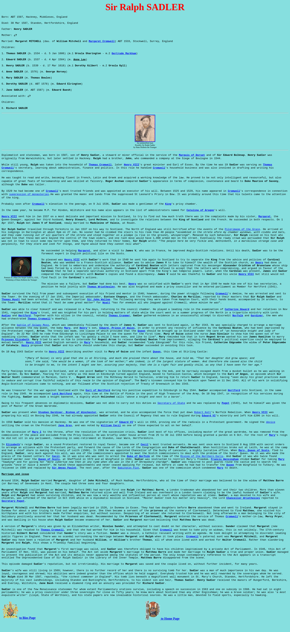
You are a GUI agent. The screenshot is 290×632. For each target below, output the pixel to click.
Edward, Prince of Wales (116, 337)
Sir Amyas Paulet (64, 477)
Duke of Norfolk (138, 465)
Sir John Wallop (98, 308)
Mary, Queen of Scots (253, 459)
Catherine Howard (237, 318)
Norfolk (237, 325)
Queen (141, 340)
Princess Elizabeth (15, 348)
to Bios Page (27, 627)
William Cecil (111, 434)
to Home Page (169, 628)
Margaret (264, 225)
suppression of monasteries (29, 203)
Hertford (24, 325)
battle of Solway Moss (33, 334)
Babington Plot (128, 477)
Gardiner (257, 325)
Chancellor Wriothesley (243, 507)
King (168, 213)
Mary (67, 337)
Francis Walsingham (224, 468)
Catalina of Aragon (200, 219)
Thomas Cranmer (119, 325)
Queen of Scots (49, 468)
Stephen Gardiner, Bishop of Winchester (67, 421)
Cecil (144, 453)
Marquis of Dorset (192, 164)
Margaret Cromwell (102, 44)
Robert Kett (202, 421)
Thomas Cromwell (100, 174)
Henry (259, 272)
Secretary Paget (13, 510)
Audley (6, 325)
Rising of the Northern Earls (201, 465)
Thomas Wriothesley (101, 296)
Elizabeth (13, 453)
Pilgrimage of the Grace (242, 238)
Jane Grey (65, 434)
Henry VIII (131, 174)
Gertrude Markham (124, 57)
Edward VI (209, 425)
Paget (225, 412)
